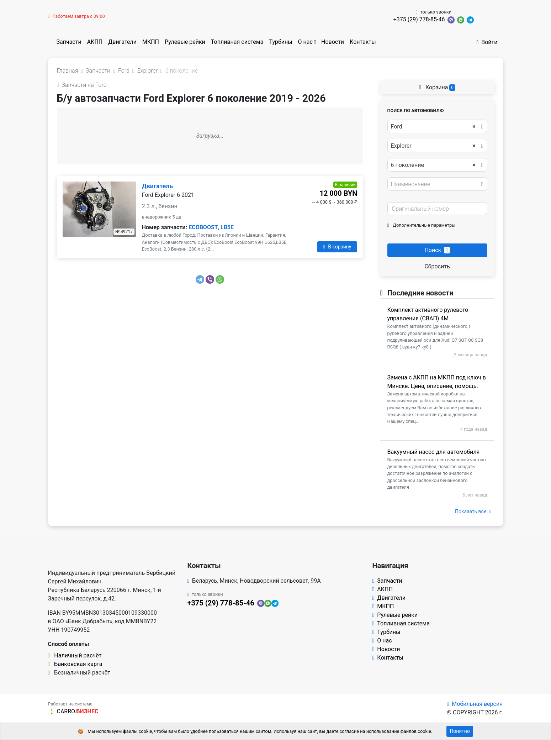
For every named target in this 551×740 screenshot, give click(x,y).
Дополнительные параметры (421, 225)
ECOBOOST (203, 227)
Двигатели (122, 41)
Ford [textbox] (433, 126)
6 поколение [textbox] (433, 165)
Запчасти (69, 41)
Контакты (363, 41)
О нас (305, 41)
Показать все (473, 511)
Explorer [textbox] (433, 146)
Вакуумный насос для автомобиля (433, 451)
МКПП (150, 41)
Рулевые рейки (185, 41)
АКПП (95, 41)
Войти (486, 42)
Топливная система (237, 41)
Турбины (280, 41)
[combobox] (437, 126)
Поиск (437, 250)
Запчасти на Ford (82, 85)
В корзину (337, 247)
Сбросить (437, 266)
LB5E (227, 227)
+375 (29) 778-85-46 (419, 19)
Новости (332, 41)
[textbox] (435, 184)
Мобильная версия (475, 703)
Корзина (437, 87)
